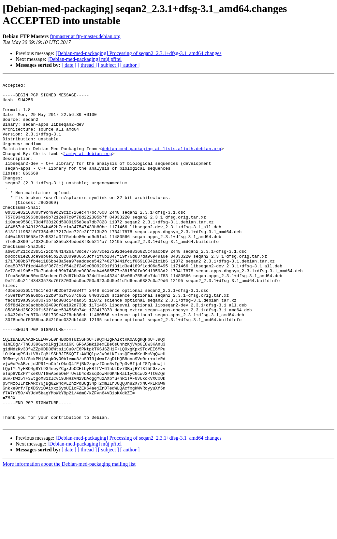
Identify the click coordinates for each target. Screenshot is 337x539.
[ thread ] (87, 65)
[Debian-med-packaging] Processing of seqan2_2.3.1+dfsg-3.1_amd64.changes (139, 53)
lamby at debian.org (88, 169)
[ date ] (69, 65)
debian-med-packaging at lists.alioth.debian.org (161, 163)
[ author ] (130, 65)
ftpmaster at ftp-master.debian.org (85, 36)
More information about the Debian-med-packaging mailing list (69, 533)
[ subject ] (108, 65)
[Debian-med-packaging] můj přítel (85, 59)
